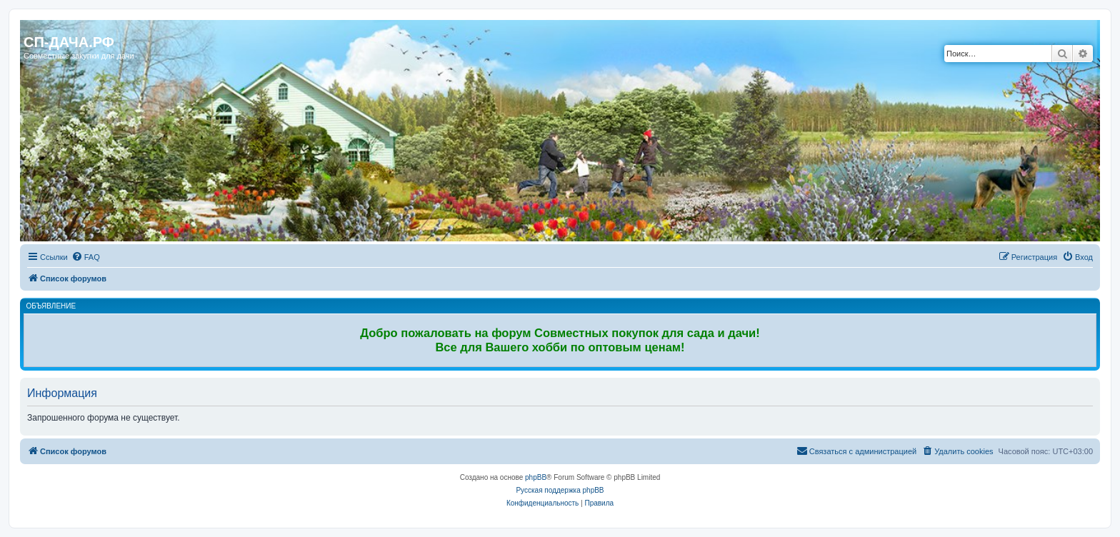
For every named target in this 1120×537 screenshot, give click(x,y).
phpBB (535, 477)
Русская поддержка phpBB (560, 490)
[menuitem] (85, 257)
